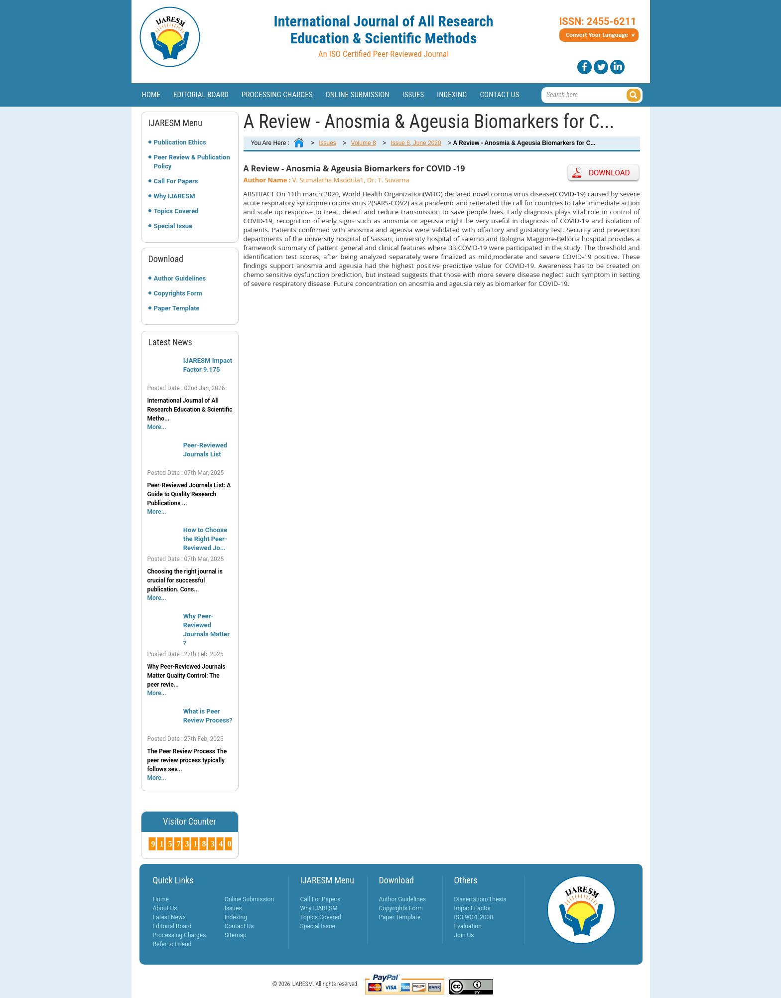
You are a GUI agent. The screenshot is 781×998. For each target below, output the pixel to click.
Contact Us (499, 94)
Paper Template (177, 308)
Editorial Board (201, 94)
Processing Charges (277, 94)
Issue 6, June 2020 (415, 143)
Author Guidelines (180, 278)
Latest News (169, 917)
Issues (413, 94)
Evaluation (468, 926)
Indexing (452, 94)
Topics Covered (176, 211)
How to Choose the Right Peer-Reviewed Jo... (205, 539)
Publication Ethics (180, 142)
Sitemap (236, 935)
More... (156, 427)
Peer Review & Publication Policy (192, 161)
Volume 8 (363, 143)
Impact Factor (472, 908)
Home (151, 94)
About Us (165, 908)
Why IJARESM (174, 196)
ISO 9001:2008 (473, 917)
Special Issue (173, 226)
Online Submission (358, 94)
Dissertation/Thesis (480, 899)
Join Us (464, 935)
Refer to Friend (172, 944)
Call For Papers (176, 181)
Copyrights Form (178, 293)
